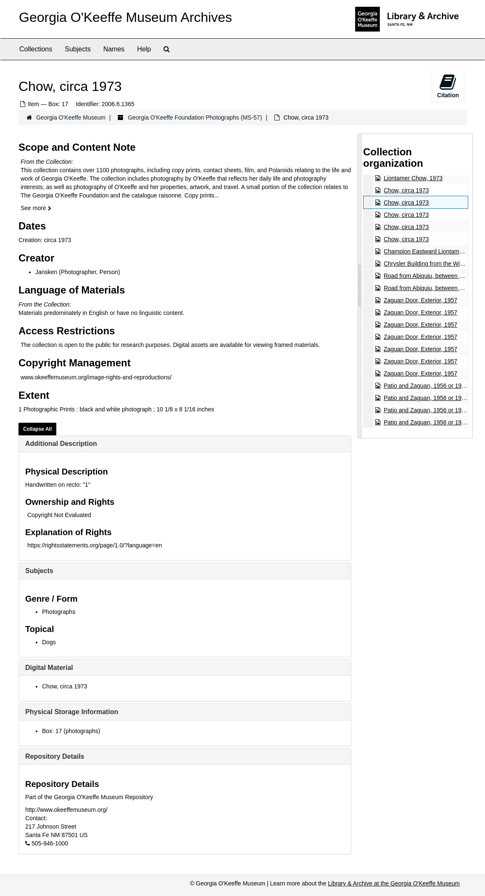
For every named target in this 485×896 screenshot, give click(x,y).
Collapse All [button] (37, 429)
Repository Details (54, 756)
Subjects (77, 49)
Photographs (58, 611)
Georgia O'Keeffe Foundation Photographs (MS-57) (195, 117)
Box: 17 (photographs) (71, 731)
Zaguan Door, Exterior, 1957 (420, 300)
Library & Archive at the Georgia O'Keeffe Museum (394, 883)
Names (114, 49)
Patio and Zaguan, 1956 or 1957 (426, 385)
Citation (448, 86)
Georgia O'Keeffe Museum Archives (125, 17)
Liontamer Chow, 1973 (413, 178)
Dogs (49, 642)
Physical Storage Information (71, 711)
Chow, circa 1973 (64, 686)
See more (36, 208)
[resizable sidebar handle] (359, 286)
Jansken (46, 272)
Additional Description (61, 443)
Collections (35, 49)
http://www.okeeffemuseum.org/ (66, 809)
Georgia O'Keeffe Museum (70, 117)
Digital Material (49, 667)
